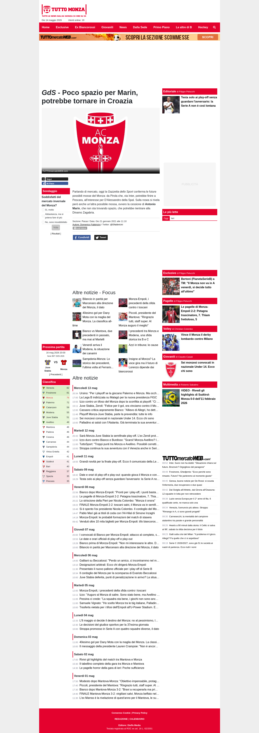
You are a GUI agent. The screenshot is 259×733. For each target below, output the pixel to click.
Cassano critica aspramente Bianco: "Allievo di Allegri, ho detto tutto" (121, 410)
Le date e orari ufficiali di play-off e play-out (105, 538)
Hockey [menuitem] (203, 27)
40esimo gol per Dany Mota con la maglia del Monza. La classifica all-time (125, 642)
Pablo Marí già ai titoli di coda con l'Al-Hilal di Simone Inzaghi (117, 513)
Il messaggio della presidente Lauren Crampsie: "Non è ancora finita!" (122, 646)
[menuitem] (214, 27)
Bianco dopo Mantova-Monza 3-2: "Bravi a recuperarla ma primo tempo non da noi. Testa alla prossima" (143, 689)
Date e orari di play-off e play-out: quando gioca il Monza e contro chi (121, 474)
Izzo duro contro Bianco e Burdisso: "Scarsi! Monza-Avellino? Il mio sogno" (125, 439)
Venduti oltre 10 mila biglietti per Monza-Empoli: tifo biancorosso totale (122, 521)
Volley (167, 328)
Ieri (172, 218)
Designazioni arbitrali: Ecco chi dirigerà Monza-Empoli (112, 564)
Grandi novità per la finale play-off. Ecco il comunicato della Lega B (120, 461)
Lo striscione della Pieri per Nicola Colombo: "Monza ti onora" (117, 500)
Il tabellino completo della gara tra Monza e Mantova (111, 663)
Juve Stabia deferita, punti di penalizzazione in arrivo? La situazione (121, 577)
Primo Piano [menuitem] (161, 27)
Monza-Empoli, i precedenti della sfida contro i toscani (142, 303)
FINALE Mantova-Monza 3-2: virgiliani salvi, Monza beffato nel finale (121, 693)
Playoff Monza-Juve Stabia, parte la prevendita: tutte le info (115, 414)
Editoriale (169, 91)
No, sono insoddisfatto (56, 222)
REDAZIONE (121, 719)
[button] (56, 227)
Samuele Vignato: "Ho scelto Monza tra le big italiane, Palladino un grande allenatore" (132, 603)
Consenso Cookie (121, 713)
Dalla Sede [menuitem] (140, 27)
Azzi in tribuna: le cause (143, 344)
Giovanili (169, 356)
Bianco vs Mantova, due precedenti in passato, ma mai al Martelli (97, 335)
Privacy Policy (139, 713)
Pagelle (168, 300)
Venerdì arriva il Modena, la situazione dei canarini (96, 349)
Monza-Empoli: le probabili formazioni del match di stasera (115, 517)
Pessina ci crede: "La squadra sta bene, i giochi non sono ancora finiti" (122, 598)
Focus (85, 221)
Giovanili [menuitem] (107, 27)
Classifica (49, 381)
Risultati (56, 233)
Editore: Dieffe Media (129, 725)
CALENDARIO (137, 719)
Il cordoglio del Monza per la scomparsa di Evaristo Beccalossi (118, 573)
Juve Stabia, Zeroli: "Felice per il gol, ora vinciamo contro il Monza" (120, 405)
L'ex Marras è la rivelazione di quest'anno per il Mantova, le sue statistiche (125, 697)
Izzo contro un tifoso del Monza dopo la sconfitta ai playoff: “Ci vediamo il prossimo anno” (134, 401)
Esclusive (169, 273)
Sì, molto (49, 209)
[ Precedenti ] (55, 374)
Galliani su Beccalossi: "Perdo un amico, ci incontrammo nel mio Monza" (124, 560)
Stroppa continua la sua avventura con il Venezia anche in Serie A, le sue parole (128, 448)
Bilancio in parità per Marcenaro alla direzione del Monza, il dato (98, 303)
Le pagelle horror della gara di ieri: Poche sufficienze (111, 667)
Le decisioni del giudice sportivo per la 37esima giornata (114, 624)
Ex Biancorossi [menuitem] (85, 27)
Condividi (81, 237)
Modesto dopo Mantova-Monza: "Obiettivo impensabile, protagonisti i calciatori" (128, 681)
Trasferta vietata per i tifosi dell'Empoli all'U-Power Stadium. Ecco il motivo (125, 607)
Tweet (101, 237)
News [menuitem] (123, 27)
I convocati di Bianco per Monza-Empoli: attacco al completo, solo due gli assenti (129, 534)
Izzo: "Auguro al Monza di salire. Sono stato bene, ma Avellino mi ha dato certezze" (130, 594)
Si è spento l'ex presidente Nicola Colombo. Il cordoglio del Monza (120, 508)
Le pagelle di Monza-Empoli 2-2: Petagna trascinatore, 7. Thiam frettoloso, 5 (126, 496)
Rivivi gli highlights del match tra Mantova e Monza (110, 659)
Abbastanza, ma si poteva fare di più (54, 216)
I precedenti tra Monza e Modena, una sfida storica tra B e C (144, 335)
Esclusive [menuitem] (62, 27)
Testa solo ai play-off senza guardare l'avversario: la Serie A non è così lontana (128, 479)
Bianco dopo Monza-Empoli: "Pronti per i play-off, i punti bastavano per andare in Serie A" (134, 492)
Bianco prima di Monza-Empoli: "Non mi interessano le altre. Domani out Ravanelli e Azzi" (134, 543)
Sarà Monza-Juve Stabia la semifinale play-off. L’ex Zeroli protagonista (122, 435)
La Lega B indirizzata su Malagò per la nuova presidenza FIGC (118, 397)
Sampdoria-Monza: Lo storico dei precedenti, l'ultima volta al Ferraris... (98, 363)
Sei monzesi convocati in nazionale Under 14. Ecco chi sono (116, 418)
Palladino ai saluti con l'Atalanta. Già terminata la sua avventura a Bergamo (125, 422)
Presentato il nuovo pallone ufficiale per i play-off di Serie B (115, 568)
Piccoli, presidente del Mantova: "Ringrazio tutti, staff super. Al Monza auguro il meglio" (132, 685)
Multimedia (170, 384)
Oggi (166, 218)
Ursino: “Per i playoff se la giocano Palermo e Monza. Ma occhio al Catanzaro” (127, 393)
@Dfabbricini (116, 224)
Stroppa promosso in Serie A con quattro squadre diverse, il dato (119, 628)
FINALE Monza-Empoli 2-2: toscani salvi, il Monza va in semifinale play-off (125, 504)
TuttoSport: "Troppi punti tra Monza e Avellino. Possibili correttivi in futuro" (124, 444)
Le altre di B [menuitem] (184, 27)
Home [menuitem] (46, 27)
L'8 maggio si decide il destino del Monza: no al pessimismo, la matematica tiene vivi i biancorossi (139, 620)
